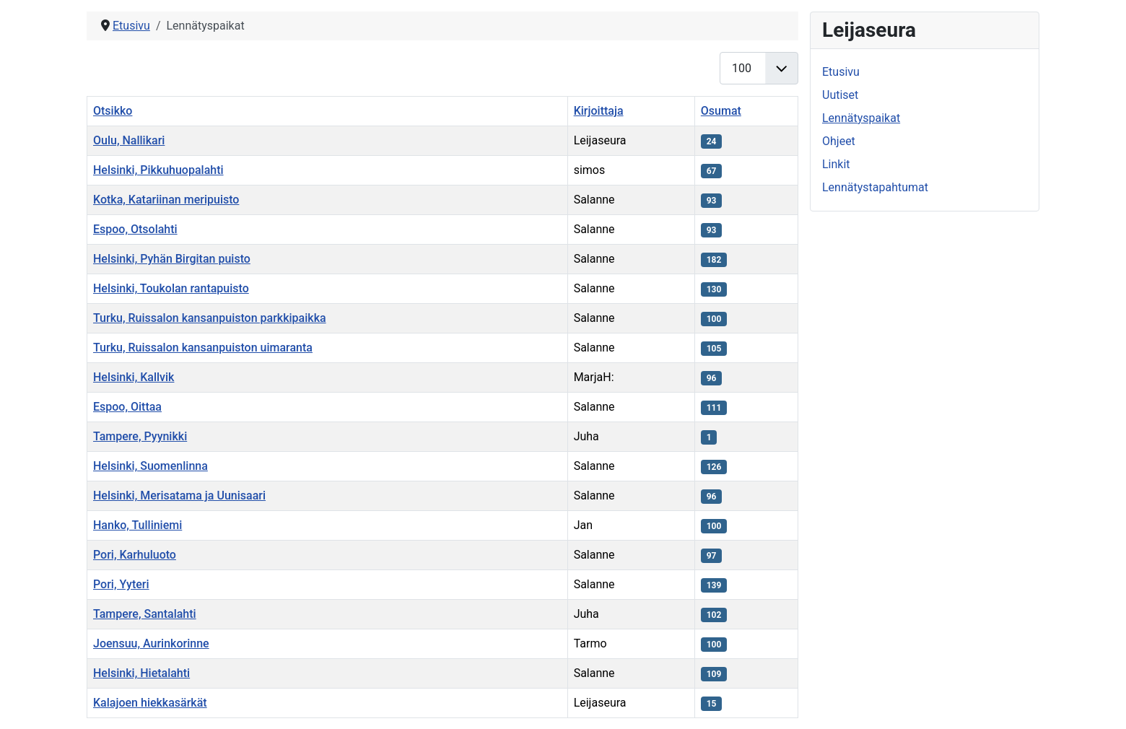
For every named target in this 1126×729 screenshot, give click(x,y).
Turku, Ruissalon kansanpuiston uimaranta (203, 347)
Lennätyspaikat (861, 118)
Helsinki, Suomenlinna (150, 466)
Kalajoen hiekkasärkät (150, 703)
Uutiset (840, 95)
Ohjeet (838, 141)
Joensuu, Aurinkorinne (151, 643)
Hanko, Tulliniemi (137, 525)
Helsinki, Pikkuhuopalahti (158, 170)
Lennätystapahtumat (875, 187)
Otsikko (112, 111)
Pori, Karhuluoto (134, 555)
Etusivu (841, 72)
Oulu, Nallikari (129, 140)
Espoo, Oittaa (127, 407)
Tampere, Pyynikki (140, 436)
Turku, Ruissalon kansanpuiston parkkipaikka (209, 318)
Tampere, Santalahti (144, 614)
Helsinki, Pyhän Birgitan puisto (171, 259)
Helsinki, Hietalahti (141, 673)
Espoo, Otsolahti (135, 229)
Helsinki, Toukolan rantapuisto (171, 288)
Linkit (836, 164)
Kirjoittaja (599, 111)
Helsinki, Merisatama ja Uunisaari (179, 495)
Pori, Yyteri (121, 584)
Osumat (721, 111)
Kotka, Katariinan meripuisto (166, 199)
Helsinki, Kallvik (133, 377)
